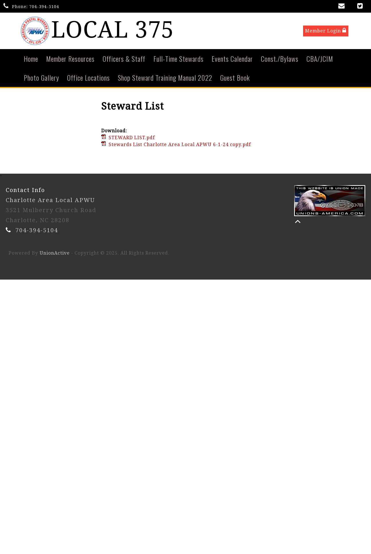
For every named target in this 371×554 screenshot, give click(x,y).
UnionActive (55, 254)
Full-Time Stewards (178, 60)
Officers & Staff (124, 60)
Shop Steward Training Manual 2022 (165, 78)
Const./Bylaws (279, 60)
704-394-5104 (44, 6)
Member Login (325, 31)
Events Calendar (232, 60)
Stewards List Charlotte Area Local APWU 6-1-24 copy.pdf (180, 145)
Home (31, 60)
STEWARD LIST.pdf (132, 139)
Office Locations (88, 78)
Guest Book (235, 78)
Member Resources (70, 60)
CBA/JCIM (319, 60)
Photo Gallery (41, 78)
